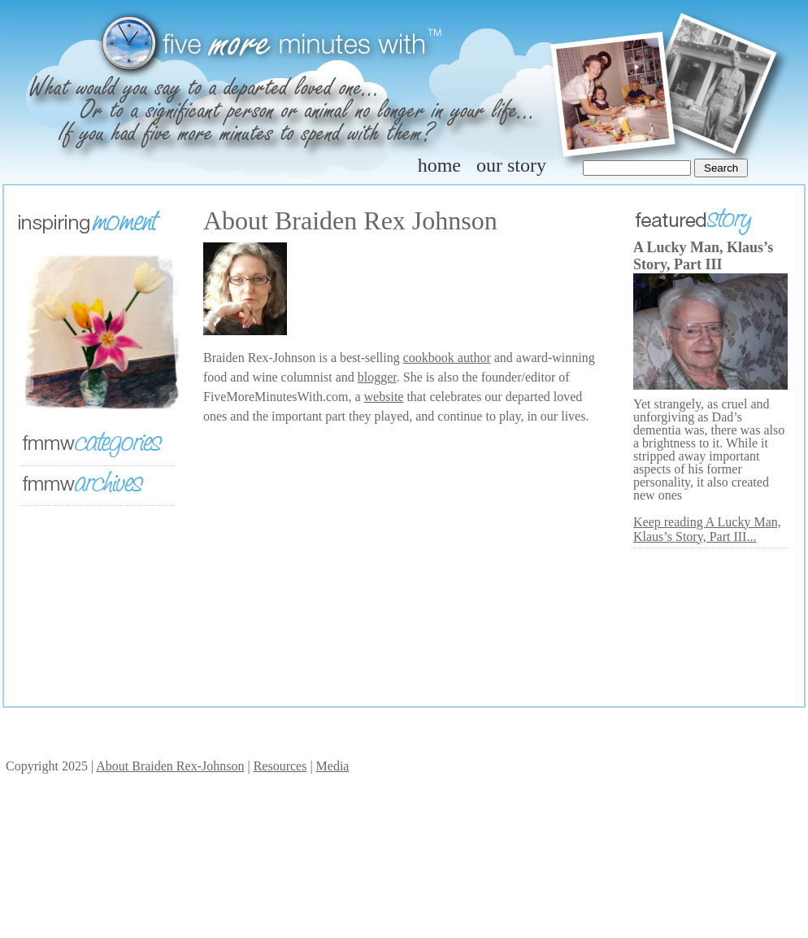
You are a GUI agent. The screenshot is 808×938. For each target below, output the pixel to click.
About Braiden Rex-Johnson (170, 766)
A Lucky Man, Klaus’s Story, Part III (703, 256)
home (439, 165)
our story (511, 165)
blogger (377, 377)
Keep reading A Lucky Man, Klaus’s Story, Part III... (707, 529)
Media (333, 766)
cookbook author (447, 357)
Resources (280, 766)
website (384, 397)
